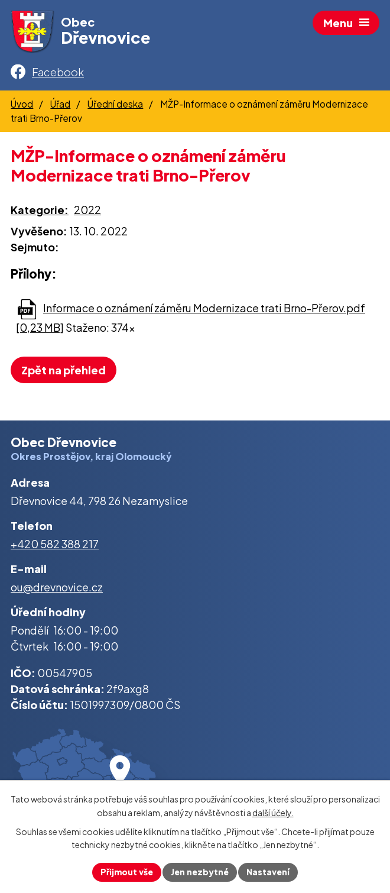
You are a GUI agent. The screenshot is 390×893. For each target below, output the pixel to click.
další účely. (273, 812)
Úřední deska (115, 103)
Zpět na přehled (63, 370)
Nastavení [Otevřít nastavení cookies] (268, 871)
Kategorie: (40, 209)
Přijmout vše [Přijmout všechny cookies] (126, 871)
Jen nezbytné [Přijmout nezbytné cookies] (200, 871)
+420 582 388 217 (55, 544)
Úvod (22, 103)
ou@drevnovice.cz (57, 587)
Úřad (60, 103)
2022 (87, 209)
